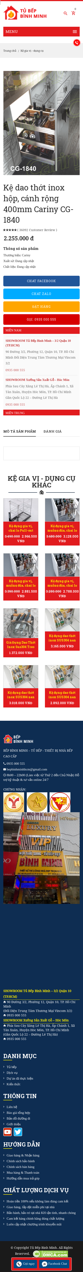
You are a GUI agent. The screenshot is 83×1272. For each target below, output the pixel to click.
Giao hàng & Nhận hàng (23, 1155)
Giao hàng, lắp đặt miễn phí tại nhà (30, 1207)
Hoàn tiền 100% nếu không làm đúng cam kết (37, 1201)
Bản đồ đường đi (18, 1118)
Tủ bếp (12, 1067)
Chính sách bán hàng (20, 1167)
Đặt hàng (41, 306)
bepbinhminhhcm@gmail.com (27, 769)
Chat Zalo (41, 294)
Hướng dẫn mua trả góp (23, 1178)
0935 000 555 (15, 370)
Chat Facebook (41, 281)
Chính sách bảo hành (21, 1161)
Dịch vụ (12, 1072)
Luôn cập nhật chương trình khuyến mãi (34, 1224)
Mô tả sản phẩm (19, 431)
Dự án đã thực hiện (20, 1078)
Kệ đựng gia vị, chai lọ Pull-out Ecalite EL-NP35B (21, 530)
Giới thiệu (14, 1124)
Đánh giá (53, 431)
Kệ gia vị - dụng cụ (32, 50)
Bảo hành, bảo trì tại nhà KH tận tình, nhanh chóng (41, 1213)
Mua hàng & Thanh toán (23, 1172)
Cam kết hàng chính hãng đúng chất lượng (35, 1218)
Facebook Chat (54, 1263)
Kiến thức (14, 1084)
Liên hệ (12, 1107)
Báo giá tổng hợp (18, 1112)
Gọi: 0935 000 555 (41, 319)
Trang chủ (9, 50)
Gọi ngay (25, 1263)
